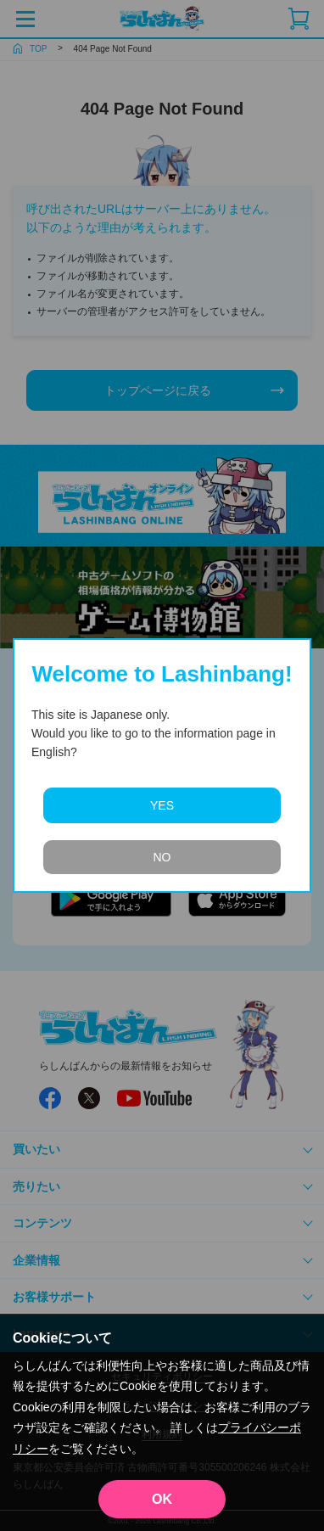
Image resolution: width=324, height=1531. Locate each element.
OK (162, 1499)
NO (162, 857)
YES (162, 805)
